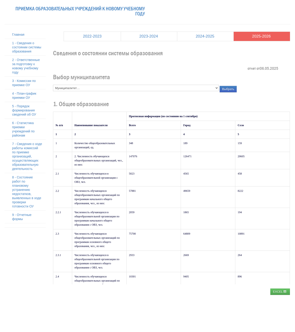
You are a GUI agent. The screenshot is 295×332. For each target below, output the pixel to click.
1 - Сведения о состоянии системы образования (26, 47)
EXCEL (279, 291)
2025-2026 (261, 36)
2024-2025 (205, 36)
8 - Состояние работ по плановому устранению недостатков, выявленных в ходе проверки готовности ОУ (26, 191)
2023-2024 (148, 36)
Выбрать (228, 89)
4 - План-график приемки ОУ (24, 95)
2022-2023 (92, 36)
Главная (18, 34)
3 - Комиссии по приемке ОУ (24, 83)
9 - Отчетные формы (22, 217)
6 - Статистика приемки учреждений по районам (23, 129)
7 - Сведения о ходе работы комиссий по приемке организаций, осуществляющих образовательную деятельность (27, 156)
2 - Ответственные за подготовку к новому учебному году (26, 66)
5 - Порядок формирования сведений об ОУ (24, 110)
